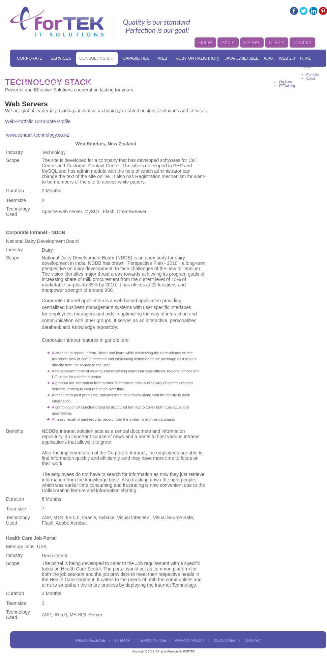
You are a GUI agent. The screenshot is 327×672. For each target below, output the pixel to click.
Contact (302, 42)
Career (252, 42)
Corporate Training (273, 109)
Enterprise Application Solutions (56, 84)
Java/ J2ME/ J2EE (242, 58)
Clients (277, 42)
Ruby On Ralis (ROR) (197, 58)
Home (205, 42)
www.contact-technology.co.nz (37, 135)
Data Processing (186, 84)
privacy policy (190, 640)
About (228, 42)
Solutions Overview (65, 71)
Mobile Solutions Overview (241, 84)
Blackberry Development (265, 96)
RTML (305, 58)
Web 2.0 (287, 58)
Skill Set (27, 71)
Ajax (269, 58)
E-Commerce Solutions (199, 71)
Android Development (205, 96)
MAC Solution (246, 71)
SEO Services (153, 71)
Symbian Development (115, 109)
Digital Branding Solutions (131, 84)
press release (90, 640)
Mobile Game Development (47, 96)
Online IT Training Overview (176, 109)
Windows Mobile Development (51, 109)
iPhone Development (105, 96)
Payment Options (36, 122)
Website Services (113, 71)
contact (253, 640)
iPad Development (154, 96)
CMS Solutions (283, 71)
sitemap (122, 640)
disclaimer (224, 640)
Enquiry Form (229, 109)
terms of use (152, 640)
